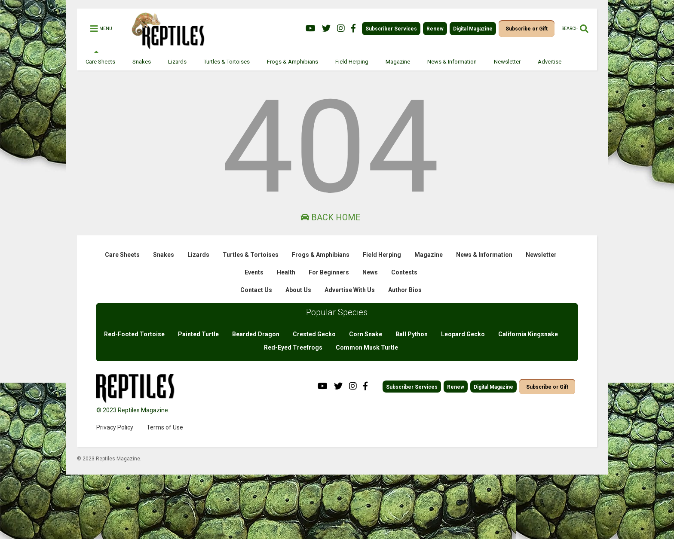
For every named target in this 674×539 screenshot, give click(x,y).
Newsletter (507, 61)
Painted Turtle (198, 334)
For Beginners (329, 272)
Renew (435, 29)
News (370, 272)
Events (254, 272)
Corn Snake (365, 334)
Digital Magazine (473, 29)
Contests (404, 272)
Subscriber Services (391, 29)
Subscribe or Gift (527, 29)
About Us (298, 289)
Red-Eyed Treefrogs (293, 347)
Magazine (398, 61)
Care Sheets (100, 61)
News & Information (452, 61)
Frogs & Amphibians (292, 61)
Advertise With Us (350, 289)
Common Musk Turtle (367, 347)
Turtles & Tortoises (227, 61)
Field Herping (351, 61)
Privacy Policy (114, 427)
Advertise (549, 61)
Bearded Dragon (255, 334)
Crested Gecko (314, 334)
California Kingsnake (528, 334)
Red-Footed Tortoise (134, 334)
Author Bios (405, 289)
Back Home (330, 217)
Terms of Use (165, 427)
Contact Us (256, 289)
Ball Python (411, 334)
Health (286, 272)
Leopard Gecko (463, 334)
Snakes (141, 61)
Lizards (177, 61)
